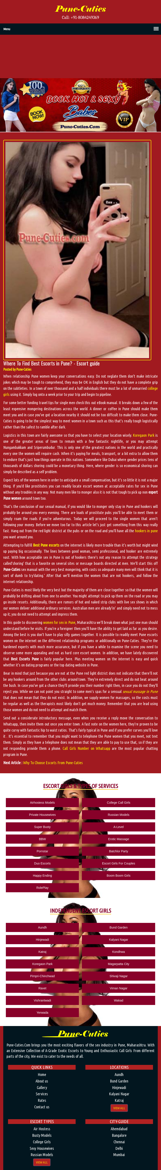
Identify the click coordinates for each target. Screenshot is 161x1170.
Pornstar (42, 851)
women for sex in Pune (59, 622)
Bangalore (119, 1135)
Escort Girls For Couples (118, 863)
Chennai (119, 1142)
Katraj (42, 952)
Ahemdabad (119, 1129)
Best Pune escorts (46, 545)
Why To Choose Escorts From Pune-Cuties (53, 762)
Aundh (42, 927)
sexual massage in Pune (140, 691)
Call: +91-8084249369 (80, 17)
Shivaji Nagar (119, 976)
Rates (42, 1100)
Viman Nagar (118, 988)
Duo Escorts (42, 863)
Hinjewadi (42, 939)
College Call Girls (118, 802)
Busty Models (42, 1135)
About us (42, 1081)
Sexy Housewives (42, 1148)
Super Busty (42, 827)
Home (42, 1074)
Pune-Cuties (80, 9)
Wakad (118, 1000)
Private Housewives (42, 814)
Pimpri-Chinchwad (42, 976)
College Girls (42, 1142)
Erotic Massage (118, 839)
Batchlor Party (118, 851)
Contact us (41, 1107)
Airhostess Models (42, 802)
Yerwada (42, 1012)
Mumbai (119, 1154)
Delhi (119, 1148)
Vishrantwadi (42, 1000)
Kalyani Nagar (118, 939)
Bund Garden (119, 927)
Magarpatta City (118, 964)
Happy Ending (42, 875)
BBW (42, 839)
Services (42, 1094)
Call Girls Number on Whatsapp (86, 748)
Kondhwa (118, 952)
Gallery (42, 1087)
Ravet (42, 988)
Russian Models (118, 814)
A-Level (118, 827)
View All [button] (119, 1108)
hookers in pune (146, 531)
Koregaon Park (143, 435)
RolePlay (42, 887)
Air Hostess (42, 1129)
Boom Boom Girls (118, 875)
